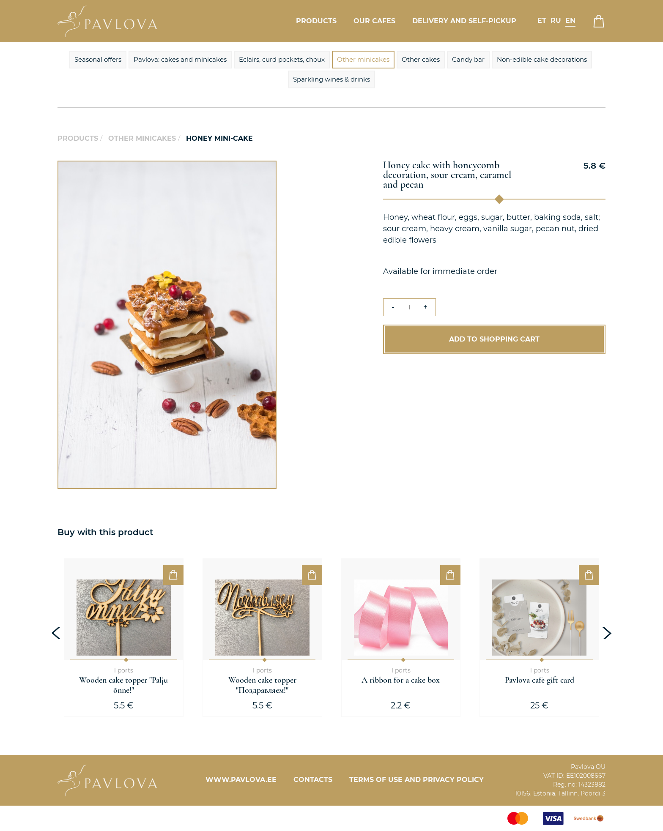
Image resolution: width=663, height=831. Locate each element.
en (570, 20)
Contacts (312, 780)
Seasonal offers (97, 59)
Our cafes (374, 21)
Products (316, 21)
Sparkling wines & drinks (331, 79)
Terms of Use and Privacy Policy (416, 780)
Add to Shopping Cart (494, 339)
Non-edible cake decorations (542, 59)
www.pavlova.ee (241, 780)
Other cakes (421, 59)
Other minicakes (363, 59)
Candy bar (468, 59)
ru (556, 20)
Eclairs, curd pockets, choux (282, 59)
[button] (269, 168)
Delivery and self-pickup (464, 21)
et (541, 20)
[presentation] (57, 633)
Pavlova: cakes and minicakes (180, 59)
